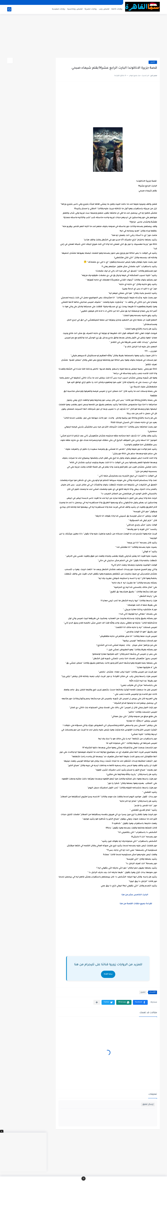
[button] (140, 1002)
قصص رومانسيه (75, 9)
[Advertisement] (83, 36)
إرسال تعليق (147, 1104)
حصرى (152, 62)
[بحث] (9, 9)
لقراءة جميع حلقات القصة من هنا (136, 904)
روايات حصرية (91, 9)
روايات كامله (116, 9)
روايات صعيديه (58, 9)
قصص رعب (104, 9)
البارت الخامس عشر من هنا (136, 895)
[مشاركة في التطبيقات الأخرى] (96, 1002)
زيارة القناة (108, 974)
